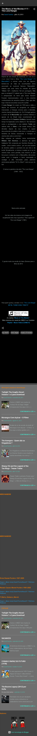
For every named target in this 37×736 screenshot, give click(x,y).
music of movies (26, 333)
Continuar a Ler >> (27, 411)
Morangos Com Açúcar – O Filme (15, 418)
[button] (34, 9)
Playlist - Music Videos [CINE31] (18, 323)
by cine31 (5, 333)
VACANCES (6, 638)
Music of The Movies (21, 318)
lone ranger (14, 333)
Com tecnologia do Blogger (18, 732)
